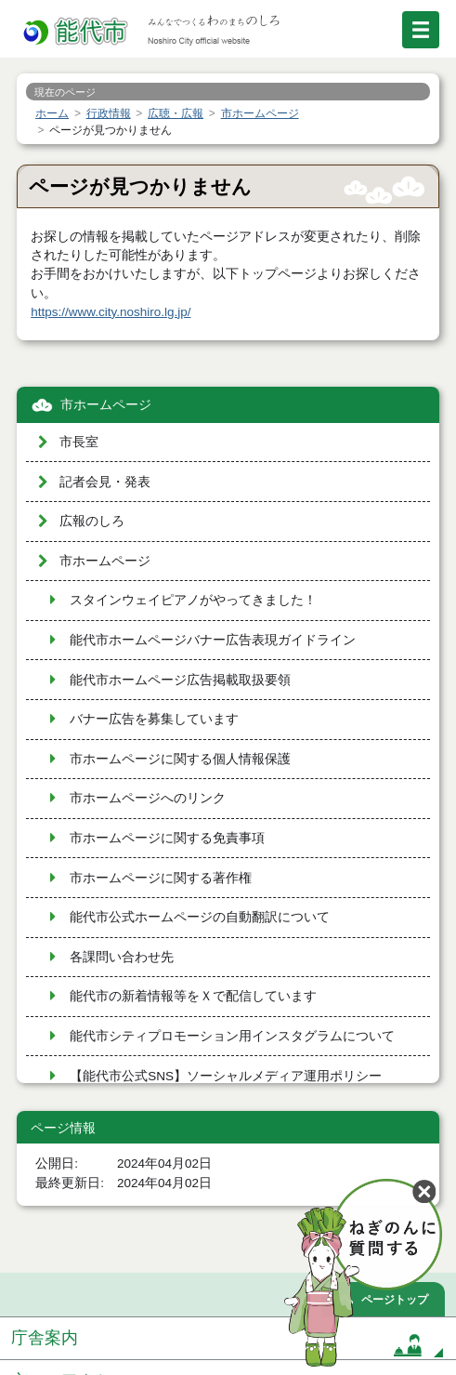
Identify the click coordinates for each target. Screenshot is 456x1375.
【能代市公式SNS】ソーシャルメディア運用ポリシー (226, 1076)
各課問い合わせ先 (122, 957)
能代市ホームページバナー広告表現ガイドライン (213, 640)
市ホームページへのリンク (148, 798)
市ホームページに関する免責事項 (167, 838)
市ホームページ (105, 405)
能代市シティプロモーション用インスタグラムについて (232, 1036)
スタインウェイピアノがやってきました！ (193, 600)
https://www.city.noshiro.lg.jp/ (110, 312)
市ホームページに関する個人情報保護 (180, 759)
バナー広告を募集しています (154, 719)
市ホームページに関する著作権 (161, 878)
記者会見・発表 (104, 482)
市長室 (78, 442)
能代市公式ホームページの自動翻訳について (200, 917)
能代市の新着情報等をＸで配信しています (193, 996)
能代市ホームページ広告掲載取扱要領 (180, 680)
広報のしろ (91, 521)
